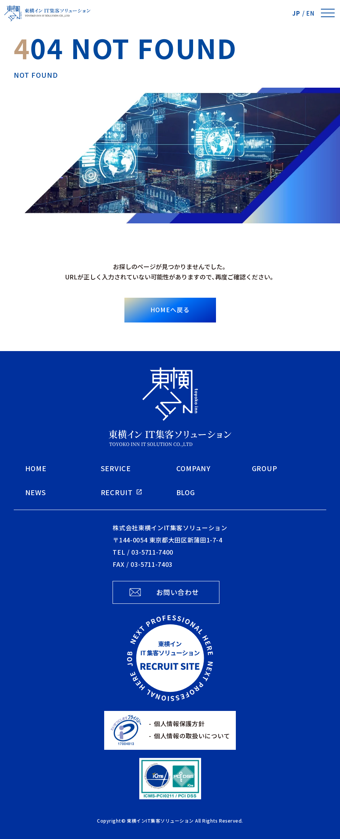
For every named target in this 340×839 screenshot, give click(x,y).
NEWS (35, 492)
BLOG (185, 492)
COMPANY (193, 468)
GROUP (264, 468)
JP (296, 13)
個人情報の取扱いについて (192, 735)
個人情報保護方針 (179, 723)
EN (310, 13)
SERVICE (116, 468)
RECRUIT (117, 492)
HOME (36, 468)
